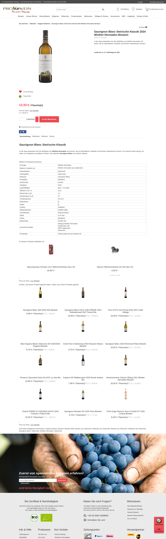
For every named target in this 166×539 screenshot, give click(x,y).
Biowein (21, 16)
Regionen (55, 16)
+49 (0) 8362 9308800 (96, 484)
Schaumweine (76, 16)
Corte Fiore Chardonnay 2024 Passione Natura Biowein (83, 313)
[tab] (25, 104)
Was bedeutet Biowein (134, 474)
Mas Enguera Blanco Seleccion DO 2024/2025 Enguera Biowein (40, 313)
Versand (111, 66)
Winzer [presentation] (51, 104)
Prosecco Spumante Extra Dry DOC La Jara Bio (40, 346)
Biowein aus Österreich (83, 397)
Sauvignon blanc (25, 399)
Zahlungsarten (24, 502)
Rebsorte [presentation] (44, 104)
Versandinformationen (26, 509)
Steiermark (35, 399)
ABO (123, 16)
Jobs (40, 509)
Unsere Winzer (31, 16)
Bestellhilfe (23, 506)
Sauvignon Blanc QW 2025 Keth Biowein (40, 278)
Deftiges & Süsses (101, 16)
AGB (31, 530)
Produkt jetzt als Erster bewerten (106, 50)
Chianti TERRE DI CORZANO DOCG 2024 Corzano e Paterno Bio (40, 381)
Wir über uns (42, 502)
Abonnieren (62, 448)
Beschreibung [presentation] (25, 104)
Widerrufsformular (63, 530)
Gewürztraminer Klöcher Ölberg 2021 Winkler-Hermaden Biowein (125, 347)
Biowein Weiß (69, 397)
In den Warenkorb (124, 75)
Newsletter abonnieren (157, 2)
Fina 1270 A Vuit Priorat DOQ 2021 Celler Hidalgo (125, 279)
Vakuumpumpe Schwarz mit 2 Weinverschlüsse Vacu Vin (51, 235)
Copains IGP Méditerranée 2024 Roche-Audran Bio (83, 347)
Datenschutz (38, 530)
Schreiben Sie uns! (96, 488)
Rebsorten (65, 16)
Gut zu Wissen (132, 487)
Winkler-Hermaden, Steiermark (51, 399)
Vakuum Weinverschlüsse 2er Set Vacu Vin (115, 235)
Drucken (142, 27)
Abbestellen (25, 451)
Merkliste (139, 9)
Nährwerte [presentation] (36, 104)
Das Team (41, 506)
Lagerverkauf (42, 512)
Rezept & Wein (142, 16)
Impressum (23, 530)
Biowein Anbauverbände (135, 483)
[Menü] (162, 518)
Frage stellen (102, 90)
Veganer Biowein (51, 397)
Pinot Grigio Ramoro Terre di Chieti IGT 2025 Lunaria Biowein (126, 381)
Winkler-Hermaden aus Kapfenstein (70, 136)
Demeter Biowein (133, 480)
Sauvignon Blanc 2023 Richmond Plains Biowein (125, 312)
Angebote (131, 16)
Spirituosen (88, 16)
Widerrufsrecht (49, 530)
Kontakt (140, 2)
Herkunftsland (44, 16)
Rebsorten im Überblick (135, 477)
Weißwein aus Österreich (101, 397)
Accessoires (115, 16)
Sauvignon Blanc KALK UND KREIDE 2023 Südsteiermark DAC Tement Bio (83, 279)
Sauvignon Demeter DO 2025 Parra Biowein (83, 380)
